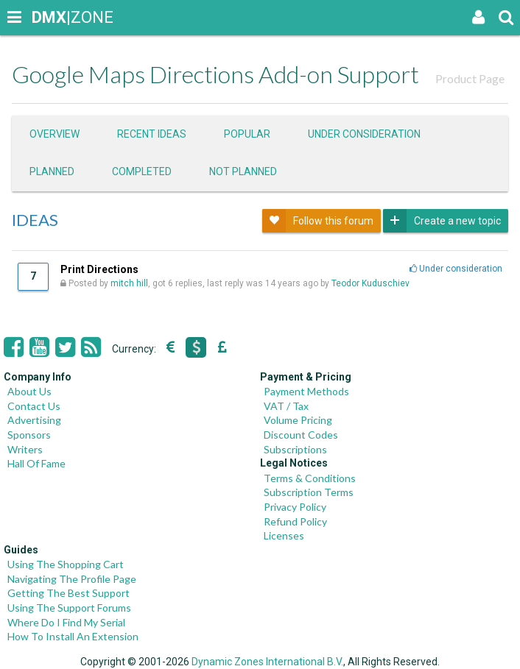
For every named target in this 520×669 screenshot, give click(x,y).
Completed (142, 171)
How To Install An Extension (72, 636)
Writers (25, 449)
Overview (54, 134)
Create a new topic (442, 221)
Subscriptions (295, 449)
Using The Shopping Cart (65, 564)
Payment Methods (306, 391)
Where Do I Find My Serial (66, 622)
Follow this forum (317, 221)
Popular (247, 134)
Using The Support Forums (69, 607)
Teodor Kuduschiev (370, 283)
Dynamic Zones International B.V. (267, 662)
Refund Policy (295, 521)
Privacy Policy (295, 506)
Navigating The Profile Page (71, 579)
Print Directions (99, 269)
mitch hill (129, 283)
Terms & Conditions (310, 478)
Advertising (34, 420)
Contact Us (33, 406)
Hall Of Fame (36, 463)
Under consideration (364, 134)
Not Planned (243, 171)
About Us (29, 391)
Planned (51, 171)
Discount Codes (301, 434)
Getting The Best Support (68, 593)
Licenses (284, 535)
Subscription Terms (309, 492)
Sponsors (29, 434)
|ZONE (46, 17)
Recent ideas (151, 134)
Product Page (470, 78)
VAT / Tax (286, 406)
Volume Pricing (298, 420)
